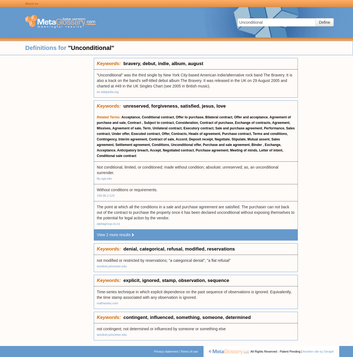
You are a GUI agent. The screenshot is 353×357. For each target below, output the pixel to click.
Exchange (272, 145)
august (195, 63)
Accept (155, 150)
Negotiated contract (178, 150)
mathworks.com (107, 303)
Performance (274, 128)
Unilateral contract (167, 128)
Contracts (179, 134)
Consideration (187, 123)
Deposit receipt (201, 139)
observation (191, 280)
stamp (169, 280)
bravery (131, 63)
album (178, 63)
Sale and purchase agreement (238, 128)
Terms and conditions (270, 134)
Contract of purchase (216, 123)
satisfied (189, 106)
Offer (165, 134)
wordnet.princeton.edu (112, 266)
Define (324, 22)
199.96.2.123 (105, 195)
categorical (152, 249)
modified (194, 249)
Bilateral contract (218, 117)
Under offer (120, 134)
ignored (150, 280)
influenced (161, 317)
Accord (181, 139)
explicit (131, 280)
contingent (135, 317)
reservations (221, 249)
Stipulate (239, 139)
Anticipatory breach (132, 150)
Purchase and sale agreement (226, 145)
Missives (104, 128)
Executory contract (198, 128)
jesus (208, 106)
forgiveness (164, 106)
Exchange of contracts (253, 123)
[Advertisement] (47, 140)
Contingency (107, 139)
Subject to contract (159, 123)
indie (163, 63)
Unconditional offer (186, 145)
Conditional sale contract (116, 156)
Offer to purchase (190, 117)
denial (130, 249)
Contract (134, 123)
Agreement (281, 123)
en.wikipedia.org (108, 92)
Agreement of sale (126, 128)
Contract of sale (161, 139)
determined (238, 317)
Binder (257, 145)
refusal (174, 249)
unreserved (136, 106)
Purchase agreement (212, 150)
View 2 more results (116, 235)
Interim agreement (132, 139)
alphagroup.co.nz (108, 223)
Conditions (160, 145)
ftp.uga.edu (104, 178)
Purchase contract (236, 134)
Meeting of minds (243, 150)
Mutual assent (258, 139)
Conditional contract (158, 117)
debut (149, 63)
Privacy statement (166, 351)
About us (31, 3)
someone (212, 317)
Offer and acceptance (251, 117)
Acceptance (130, 117)
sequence (218, 280)
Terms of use (189, 351)
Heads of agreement (204, 134)
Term (147, 128)
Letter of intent (270, 150)
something (188, 317)
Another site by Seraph (318, 351)
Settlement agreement (132, 145)
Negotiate (222, 139)
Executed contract (145, 134)
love (221, 106)
